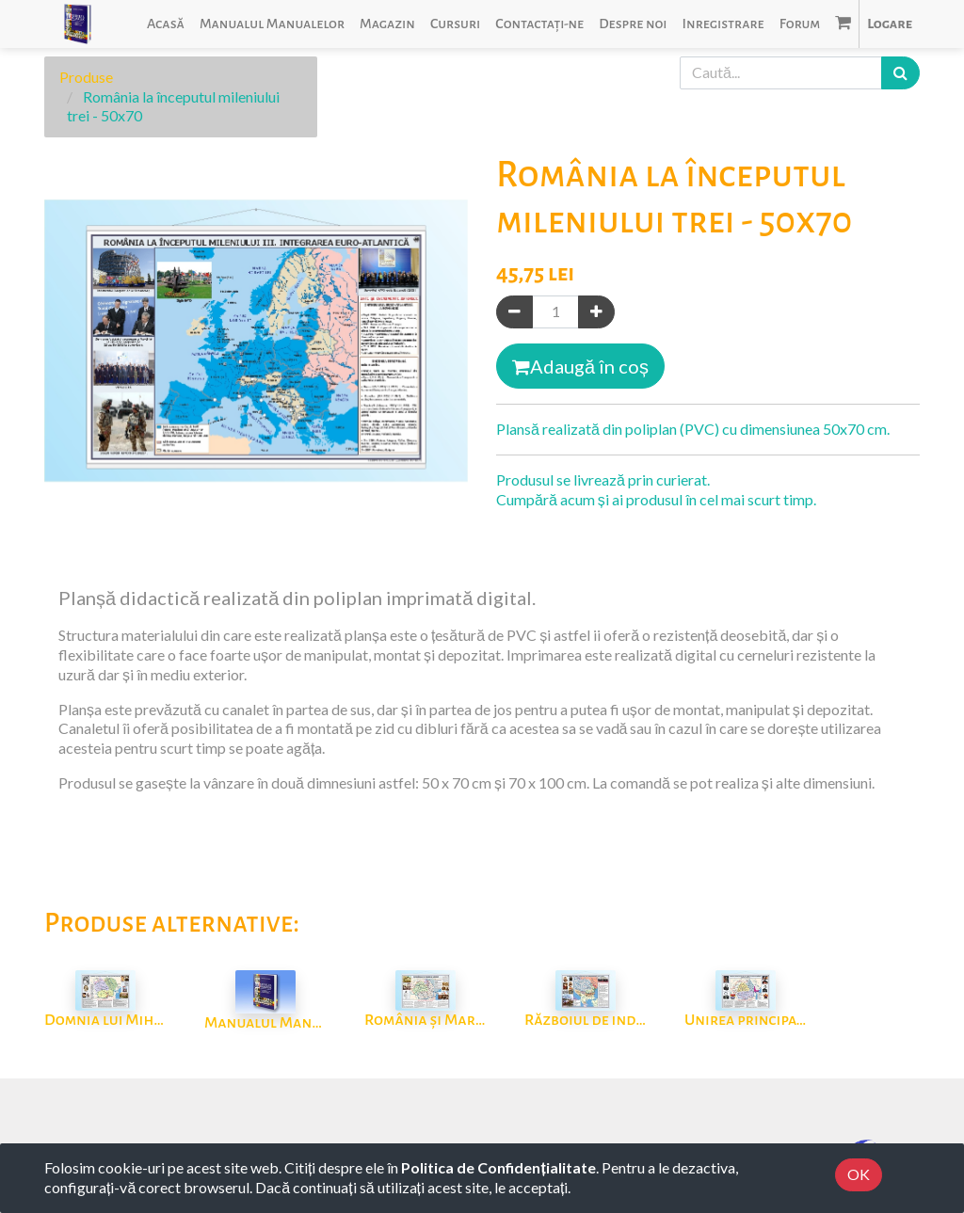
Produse (86, 77)
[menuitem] (165, 24)
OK (858, 1174)
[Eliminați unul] (514, 311)
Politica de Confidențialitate (498, 1167)
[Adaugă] (596, 311)
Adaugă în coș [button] (580, 366)
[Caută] (900, 72)
